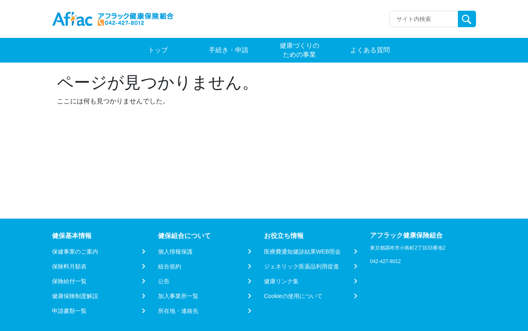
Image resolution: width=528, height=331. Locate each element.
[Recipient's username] (423, 19)
